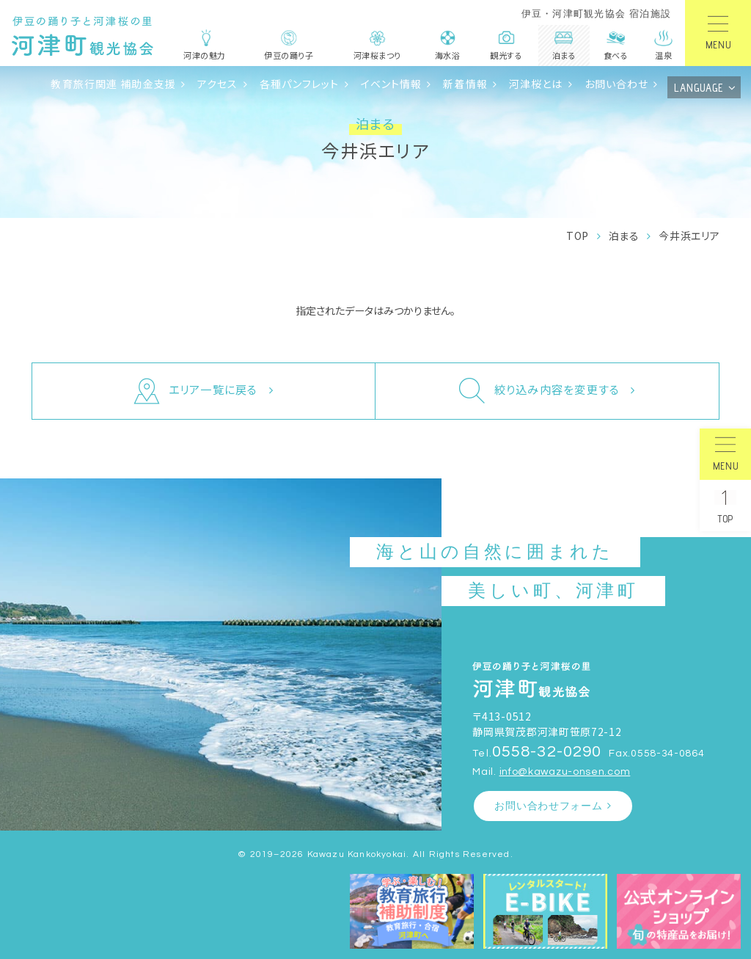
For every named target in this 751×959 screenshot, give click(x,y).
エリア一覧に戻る (195, 391)
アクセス (217, 83)
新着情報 (465, 83)
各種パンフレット (300, 83)
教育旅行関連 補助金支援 (113, 83)
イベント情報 (391, 83)
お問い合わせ (617, 83)
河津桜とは (536, 83)
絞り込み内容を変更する (539, 391)
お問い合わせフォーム (548, 806)
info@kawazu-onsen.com (565, 771)
